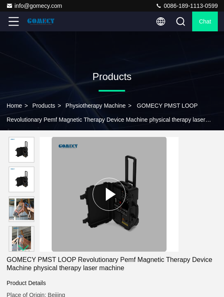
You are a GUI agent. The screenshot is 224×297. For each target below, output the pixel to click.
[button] (23, 248)
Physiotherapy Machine (96, 105)
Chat (205, 21)
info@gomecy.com (34, 5)
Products (43, 105)
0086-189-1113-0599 (186, 5)
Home (14, 105)
